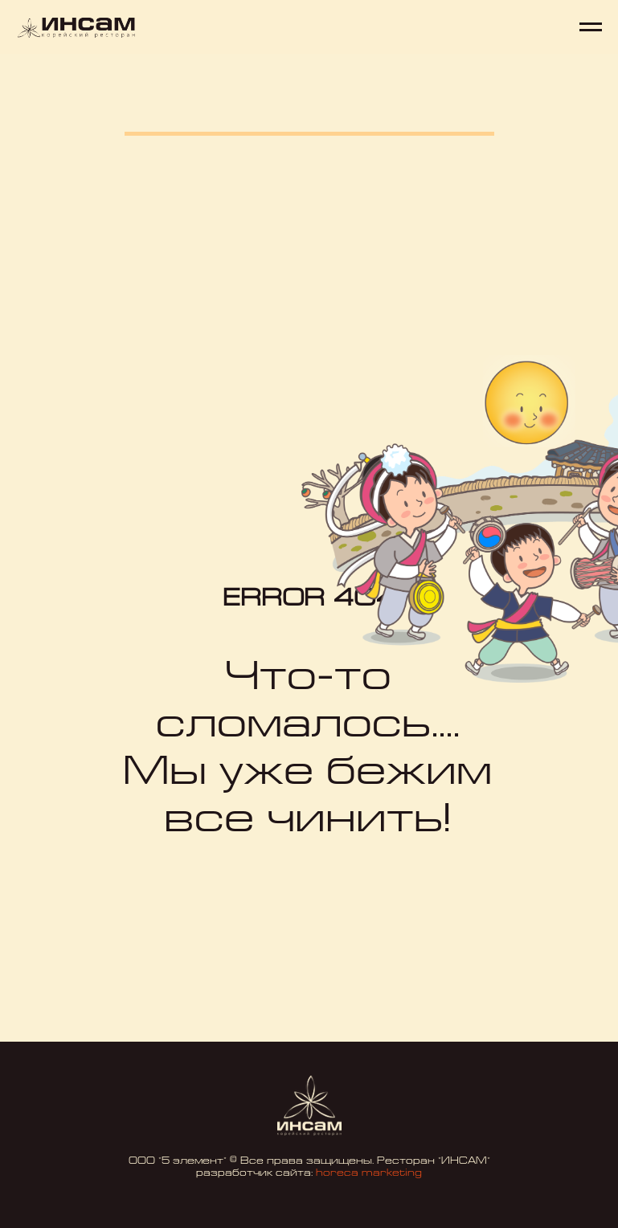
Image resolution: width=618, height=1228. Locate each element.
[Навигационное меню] (590, 27)
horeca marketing (369, 1173)
